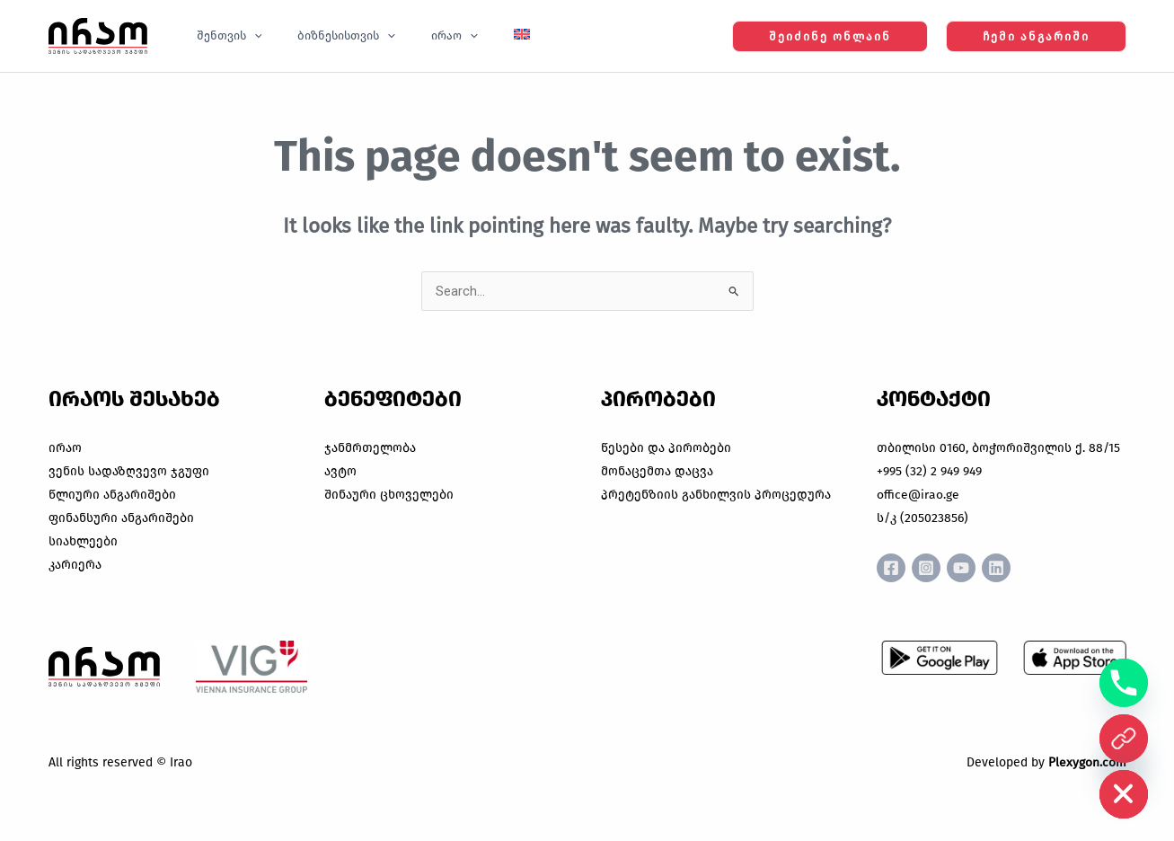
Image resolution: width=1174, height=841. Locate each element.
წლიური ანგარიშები (112, 494)
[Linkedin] (1017, 567)
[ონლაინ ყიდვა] (1123, 738)
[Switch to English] (478, 36)
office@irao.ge (918, 494)
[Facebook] (891, 567)
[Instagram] (933, 567)
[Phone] (1123, 683)
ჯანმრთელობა (370, 448)
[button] (248, 36)
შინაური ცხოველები (389, 494)
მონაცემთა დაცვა (657, 471)
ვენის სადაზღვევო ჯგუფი (129, 471)
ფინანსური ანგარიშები (121, 518)
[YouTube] (975, 567)
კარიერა (75, 564)
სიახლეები (83, 541)
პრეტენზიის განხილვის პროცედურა (716, 494)
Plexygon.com (1087, 762)
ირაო (65, 448)
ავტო (340, 471)
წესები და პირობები (666, 448)
